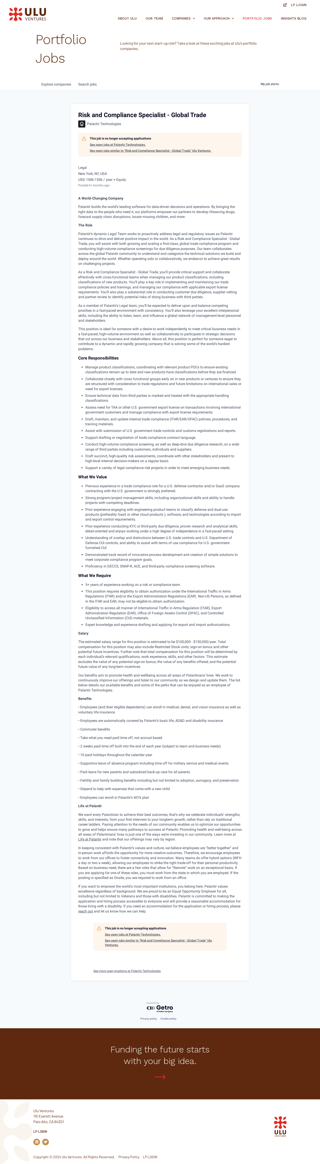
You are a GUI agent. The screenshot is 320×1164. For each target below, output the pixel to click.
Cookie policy (168, 1018)
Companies (183, 18)
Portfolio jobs (257, 18)
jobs (87, 84)
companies (56, 84)
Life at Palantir (89, 839)
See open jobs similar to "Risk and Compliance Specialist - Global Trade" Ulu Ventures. (150, 150)
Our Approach (219, 18)
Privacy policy (148, 1018)
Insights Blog (293, 18)
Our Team (154, 18)
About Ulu (127, 18)
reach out (85, 911)
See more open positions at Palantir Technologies (127, 971)
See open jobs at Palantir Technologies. (118, 144)
